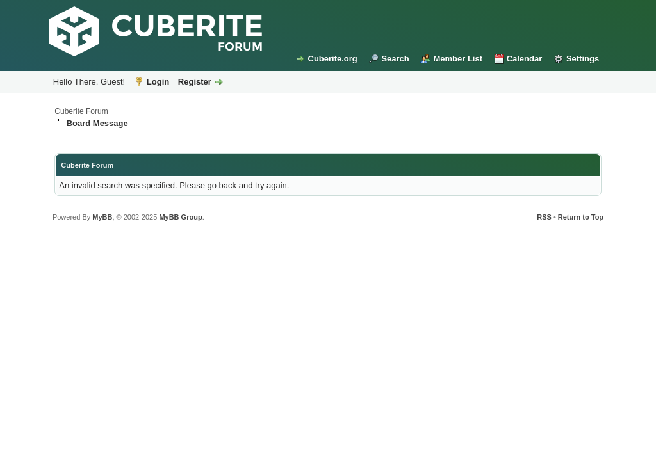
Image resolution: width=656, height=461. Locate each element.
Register (194, 81)
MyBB (102, 217)
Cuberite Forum (81, 111)
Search (395, 58)
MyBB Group (180, 217)
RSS (544, 217)
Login (158, 81)
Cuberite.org (332, 58)
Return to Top (580, 217)
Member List (457, 58)
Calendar (525, 58)
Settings (582, 58)
